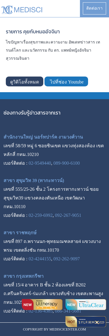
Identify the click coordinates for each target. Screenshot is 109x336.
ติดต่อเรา (94, 8)
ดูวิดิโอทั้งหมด (24, 81)
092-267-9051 (68, 215)
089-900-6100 (66, 163)
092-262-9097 (66, 258)
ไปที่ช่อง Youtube (66, 81)
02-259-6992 (40, 215)
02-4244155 (39, 258)
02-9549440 (39, 163)
